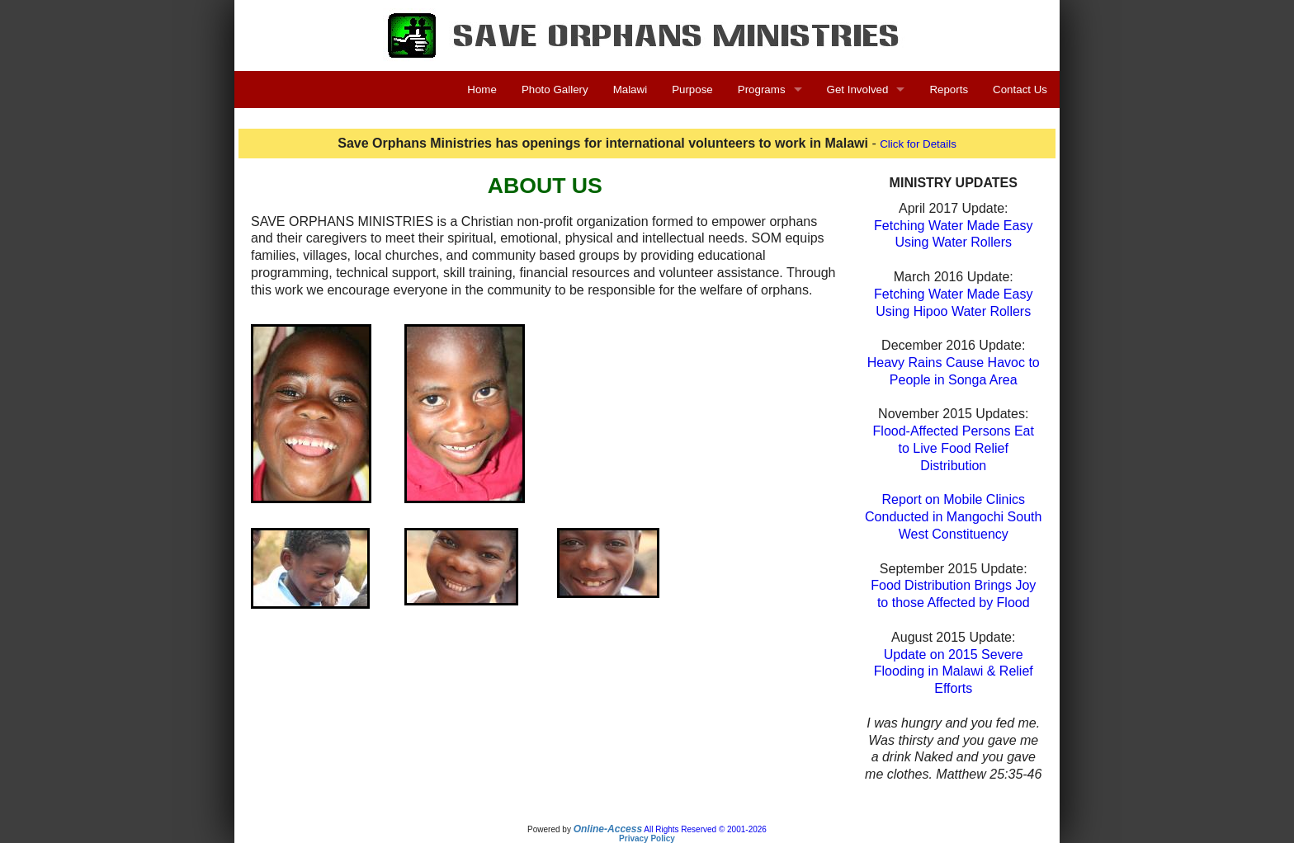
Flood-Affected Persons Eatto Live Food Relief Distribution (953, 448)
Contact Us (1020, 89)
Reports (948, 89)
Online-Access (608, 829)
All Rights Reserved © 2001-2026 (705, 829)
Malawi (630, 89)
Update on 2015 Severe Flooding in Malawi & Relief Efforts (953, 672)
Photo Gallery (555, 89)
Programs (762, 89)
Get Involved (858, 89)
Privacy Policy (647, 838)
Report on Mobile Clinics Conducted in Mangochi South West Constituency (953, 516)
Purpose (692, 89)
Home (482, 89)
